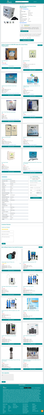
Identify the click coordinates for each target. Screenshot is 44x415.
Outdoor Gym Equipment (19, 400)
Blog (3, 408)
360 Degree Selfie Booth (25, 401)
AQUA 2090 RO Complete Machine (29, 334)
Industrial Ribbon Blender (11, 389)
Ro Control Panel (5, 161)
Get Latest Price (25, 8)
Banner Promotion (25, 407)
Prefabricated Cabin (8, 392)
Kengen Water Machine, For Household (9, 334)
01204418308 (34, 404)
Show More (40, 44)
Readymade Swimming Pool (11, 400)
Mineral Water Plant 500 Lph (28, 285)
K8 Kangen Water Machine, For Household (9, 285)
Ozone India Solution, (26, 67)
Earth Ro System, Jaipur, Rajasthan (28, 93)
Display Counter (5, 390)
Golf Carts (31, 400)
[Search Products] (15, 1)
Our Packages (25, 406)
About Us (4, 404)
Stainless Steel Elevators (34, 390)
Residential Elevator (17, 390)
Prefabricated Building (21, 392)
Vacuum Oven (13, 393)
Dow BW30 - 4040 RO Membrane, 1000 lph (31, 309)
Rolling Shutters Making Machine (20, 398)
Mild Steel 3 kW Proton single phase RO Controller (32, 136)
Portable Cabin (18, 388)
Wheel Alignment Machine (37, 398)
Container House (8, 393)
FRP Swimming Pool (27, 399)
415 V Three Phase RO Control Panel (8, 111)
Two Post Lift (31, 398)
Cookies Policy (15, 404)
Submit (3, 242)
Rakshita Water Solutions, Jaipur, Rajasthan (30, 143)
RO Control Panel (26, 59)
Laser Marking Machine (12, 388)
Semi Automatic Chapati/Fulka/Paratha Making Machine (10, 399)
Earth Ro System (27, 24)
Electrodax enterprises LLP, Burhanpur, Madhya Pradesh (10, 118)
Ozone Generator (15, 401)
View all (40, 246)
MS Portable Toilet (19, 391)
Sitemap (4, 405)
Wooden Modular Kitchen (11, 398)
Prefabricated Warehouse (27, 392)
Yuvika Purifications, (5, 63)
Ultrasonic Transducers (9, 397)
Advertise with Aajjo (25, 405)
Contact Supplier (25, 30)
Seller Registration (25, 404)
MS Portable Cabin (29, 391)
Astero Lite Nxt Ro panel (6, 136)
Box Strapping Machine (30, 389)
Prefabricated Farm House (13, 391)
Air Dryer (7, 398)
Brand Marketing (25, 408)
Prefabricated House (34, 392)
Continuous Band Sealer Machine (16, 397)
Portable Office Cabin (14, 392)
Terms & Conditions (15, 405)
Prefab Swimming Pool (21, 399)
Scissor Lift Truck (28, 390)
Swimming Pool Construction (34, 399)
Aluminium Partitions (17, 389)
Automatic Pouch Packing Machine (26, 397)
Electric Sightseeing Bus (26, 400)
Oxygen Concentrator (10, 401)
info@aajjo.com (34, 407)
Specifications (4, 175)
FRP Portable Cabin (35, 391)
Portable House (7, 391)
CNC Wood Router (38, 393)
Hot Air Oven (17, 393)
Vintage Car (34, 400)
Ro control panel (5, 59)
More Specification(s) (23, 21)
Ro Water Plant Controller (27, 111)
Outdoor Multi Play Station (23, 388)
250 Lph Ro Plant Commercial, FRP (29, 261)
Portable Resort (24, 391)
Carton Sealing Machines (37, 389)
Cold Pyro (20, 401)
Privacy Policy (15, 406)
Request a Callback (27, 39)
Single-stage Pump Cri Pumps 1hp (8, 261)
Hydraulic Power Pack (32, 393)
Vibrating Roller (35, 388)
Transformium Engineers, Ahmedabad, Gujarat (9, 143)
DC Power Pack (21, 393)
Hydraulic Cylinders (26, 393)
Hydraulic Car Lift (23, 390)
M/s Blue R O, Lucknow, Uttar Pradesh (29, 114)
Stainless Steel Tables (24, 389)
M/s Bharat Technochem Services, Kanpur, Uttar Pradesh (10, 92)
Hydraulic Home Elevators (11, 390)
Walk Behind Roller (30, 388)
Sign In (35, 1)
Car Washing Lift (27, 398)
